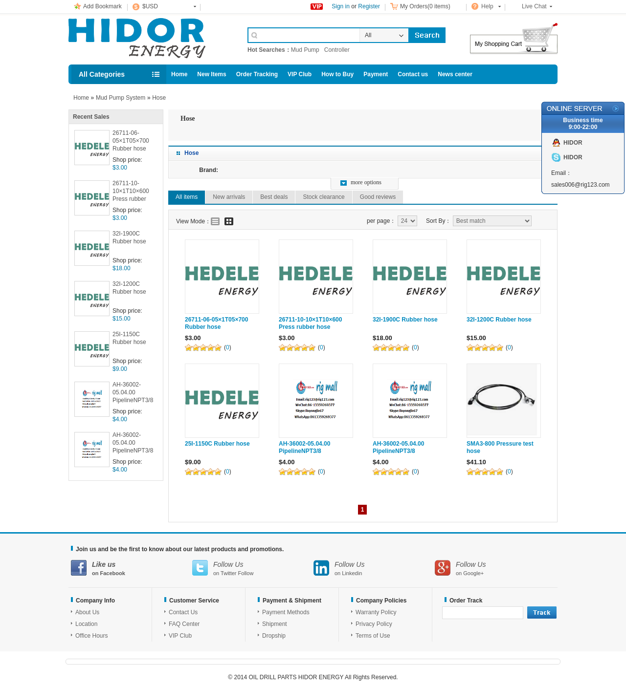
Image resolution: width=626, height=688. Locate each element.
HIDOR (572, 142)
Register (369, 6)
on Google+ (495, 568)
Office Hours (91, 635)
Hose (159, 97)
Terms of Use (373, 635)
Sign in (341, 6)
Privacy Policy (374, 624)
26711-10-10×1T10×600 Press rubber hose (130, 192)
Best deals (274, 197)
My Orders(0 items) (425, 6)
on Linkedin (374, 568)
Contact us (413, 74)
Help (487, 6)
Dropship (274, 635)
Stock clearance (323, 197)
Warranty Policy (376, 612)
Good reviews (378, 197)
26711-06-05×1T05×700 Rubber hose (130, 140)
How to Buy (337, 74)
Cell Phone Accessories (147, 38)
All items (187, 197)
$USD (150, 6)
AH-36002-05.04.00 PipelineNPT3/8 (132, 392)
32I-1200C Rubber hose (129, 287)
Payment (375, 74)
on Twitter (252, 568)
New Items (211, 74)
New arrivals (229, 197)
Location (86, 624)
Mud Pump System (120, 97)
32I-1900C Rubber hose (129, 237)
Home (179, 74)
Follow (246, 573)
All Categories (102, 74)
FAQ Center (184, 624)
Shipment (274, 624)
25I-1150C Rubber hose (129, 338)
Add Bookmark (102, 6)
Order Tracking (257, 74)
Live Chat (534, 6)
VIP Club (300, 74)
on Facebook (131, 568)
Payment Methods (286, 612)
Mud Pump (305, 49)
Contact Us (183, 612)
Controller (337, 49)
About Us (87, 612)
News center (455, 74)
